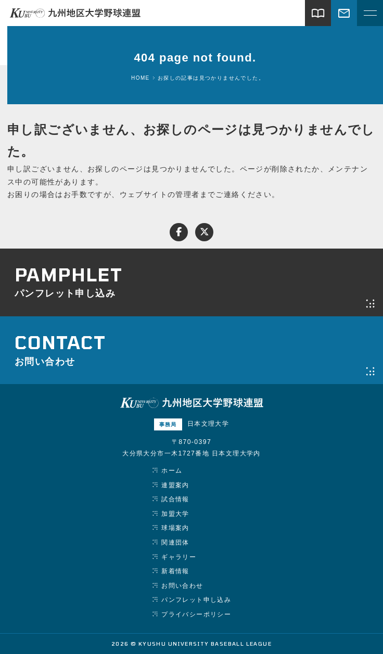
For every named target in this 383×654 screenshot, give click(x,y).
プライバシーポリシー (196, 614)
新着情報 (175, 571)
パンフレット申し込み (196, 599)
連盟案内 (175, 485)
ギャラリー (178, 557)
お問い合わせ (182, 585)
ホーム (171, 470)
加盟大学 (175, 513)
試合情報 (175, 499)
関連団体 (175, 542)
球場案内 (175, 528)
